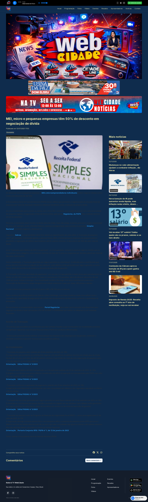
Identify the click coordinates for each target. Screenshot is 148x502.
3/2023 (34, 364)
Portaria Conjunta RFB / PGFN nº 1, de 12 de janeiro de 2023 (43, 430)
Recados (104, 9)
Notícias (129, 9)
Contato (137, 9)
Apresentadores (117, 9)
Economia (10, 132)
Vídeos (87, 9)
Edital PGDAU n (24, 364)
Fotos (79, 9)
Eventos (96, 9)
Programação (69, 9)
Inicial (59, 9)
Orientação (11, 364)
